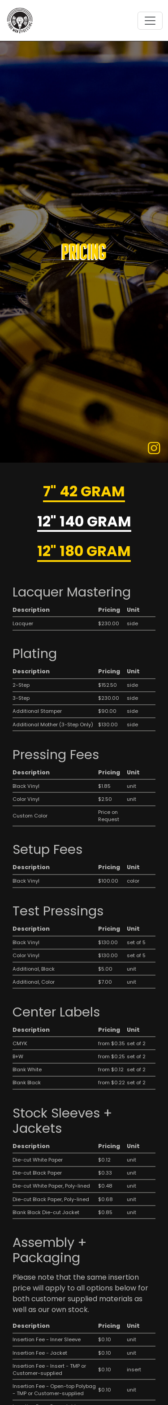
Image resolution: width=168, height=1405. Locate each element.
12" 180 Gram (84, 552)
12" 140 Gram (84, 522)
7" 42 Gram (84, 492)
